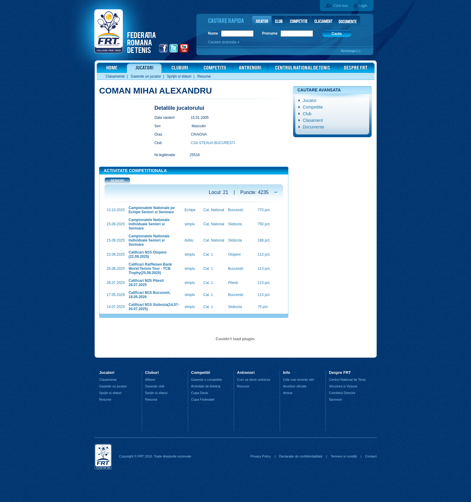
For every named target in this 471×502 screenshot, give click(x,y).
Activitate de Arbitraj (205, 386)
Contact (371, 456)
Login (362, 6)
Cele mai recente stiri (298, 379)
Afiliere (150, 379)
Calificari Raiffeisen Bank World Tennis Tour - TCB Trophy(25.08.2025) (150, 268)
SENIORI (117, 180)
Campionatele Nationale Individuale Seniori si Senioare (149, 224)
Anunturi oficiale (294, 386)
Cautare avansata (223, 42)
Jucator (310, 100)
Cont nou (340, 6)
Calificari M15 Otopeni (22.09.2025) (147, 254)
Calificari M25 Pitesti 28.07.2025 (146, 283)
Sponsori (335, 399)
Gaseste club (154, 386)
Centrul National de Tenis (347, 379)
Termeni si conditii (344, 456)
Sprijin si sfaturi (179, 76)
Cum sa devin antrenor (253, 379)
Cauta (337, 34)
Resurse (204, 76)
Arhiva (287, 393)
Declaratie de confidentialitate (300, 456)
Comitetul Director (342, 393)
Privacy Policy (260, 456)
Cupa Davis (199, 393)
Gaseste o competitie (206, 379)
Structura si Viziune (343, 386)
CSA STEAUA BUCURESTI (213, 143)
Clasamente (115, 76)
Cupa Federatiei (202, 399)
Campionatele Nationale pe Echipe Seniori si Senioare (152, 210)
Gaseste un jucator (146, 76)
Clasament (313, 120)
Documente (313, 127)
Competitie (313, 107)
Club (307, 113)
